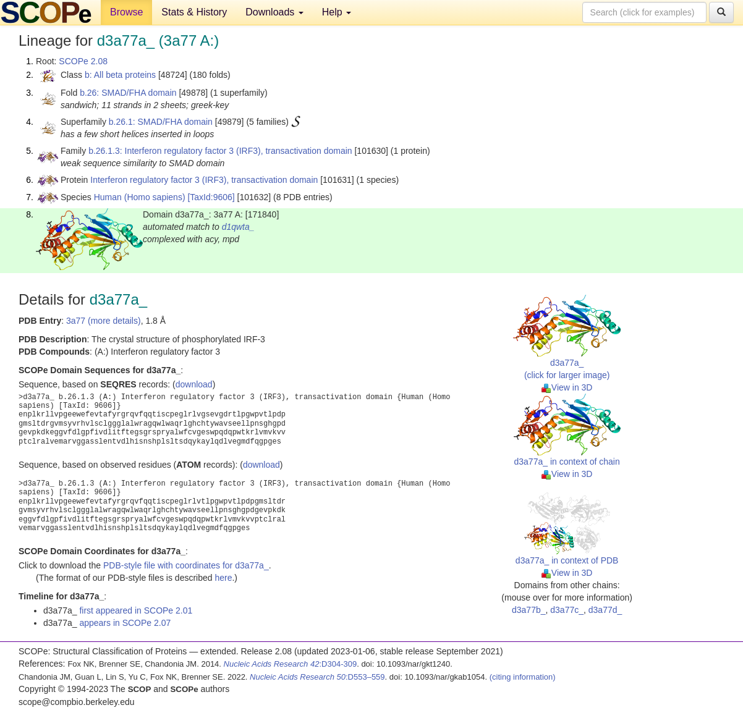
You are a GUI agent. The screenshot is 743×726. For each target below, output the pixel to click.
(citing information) (523, 677)
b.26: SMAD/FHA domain (128, 93)
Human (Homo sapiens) (139, 197)
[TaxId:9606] (210, 197)
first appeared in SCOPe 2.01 (135, 610)
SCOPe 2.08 (83, 61)
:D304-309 (290, 664)
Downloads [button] (274, 12)
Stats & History (194, 12)
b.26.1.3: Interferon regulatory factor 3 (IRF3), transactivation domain (220, 151)
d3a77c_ (567, 610)
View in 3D (567, 387)
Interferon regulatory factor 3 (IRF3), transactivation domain (204, 180)
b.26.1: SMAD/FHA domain (161, 122)
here (223, 578)
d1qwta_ (238, 227)
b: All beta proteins (120, 75)
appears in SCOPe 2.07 (125, 623)
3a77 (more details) (103, 321)
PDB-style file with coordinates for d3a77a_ (186, 565)
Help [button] (336, 12)
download (194, 384)
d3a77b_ (529, 610)
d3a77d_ (605, 610)
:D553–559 (317, 677)
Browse (126, 12)
